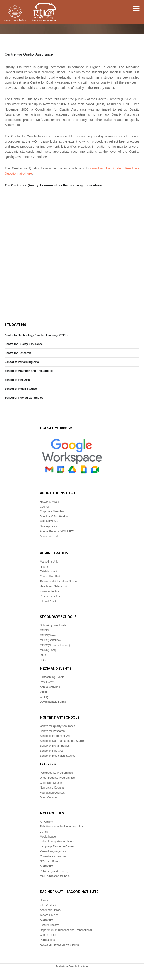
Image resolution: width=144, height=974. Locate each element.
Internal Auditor (49, 601)
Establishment (48, 571)
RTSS (43, 655)
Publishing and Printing (54, 871)
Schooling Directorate (53, 625)
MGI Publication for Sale (55, 876)
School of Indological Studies (24, 397)
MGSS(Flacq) (48, 650)
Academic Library (50, 910)
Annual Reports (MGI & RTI (57, 531)
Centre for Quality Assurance (24, 344)
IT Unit (44, 566)
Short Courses (49, 797)
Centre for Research (18, 353)
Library (44, 831)
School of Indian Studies (21, 388)
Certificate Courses (51, 782)
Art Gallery (46, 821)
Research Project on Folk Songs (59, 944)
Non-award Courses (52, 787)
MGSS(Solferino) (50, 640)
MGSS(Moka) (48, 635)
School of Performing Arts (22, 362)
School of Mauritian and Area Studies (29, 371)
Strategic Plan (48, 526)
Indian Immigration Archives (57, 841)
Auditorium (46, 866)
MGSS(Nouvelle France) (55, 645)
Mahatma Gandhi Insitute (29, 12)
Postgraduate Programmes (56, 772)
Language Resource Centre (57, 846)
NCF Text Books (50, 861)
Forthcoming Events (52, 677)
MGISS (44, 630)
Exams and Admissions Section (59, 581)
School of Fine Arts (17, 379)
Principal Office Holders (54, 516)
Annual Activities (50, 687)
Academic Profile (50, 536)
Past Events (47, 682)
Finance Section (50, 591)
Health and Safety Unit (54, 586)
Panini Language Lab (53, 851)
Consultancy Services (53, 856)
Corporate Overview (52, 511)
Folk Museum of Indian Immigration (61, 826)
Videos (44, 692)
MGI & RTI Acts (49, 521)
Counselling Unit (50, 576)
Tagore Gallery (49, 915)
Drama (44, 900)
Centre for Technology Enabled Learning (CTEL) (36, 335)
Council (44, 506)
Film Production (49, 905)
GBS (43, 660)
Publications (47, 939)
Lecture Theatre (49, 925)
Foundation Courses (52, 792)
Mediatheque (48, 836)
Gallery (44, 697)
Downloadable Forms (53, 701)
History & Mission (50, 501)
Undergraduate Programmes (57, 777)
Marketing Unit (49, 561)
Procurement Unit (50, 596)
